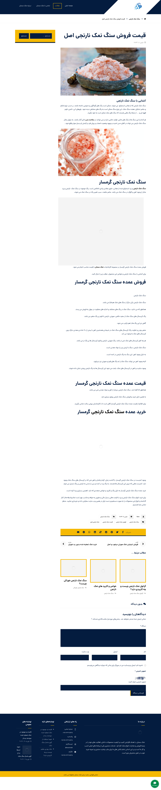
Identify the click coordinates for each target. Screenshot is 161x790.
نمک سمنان (99, 267)
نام (145, 652)
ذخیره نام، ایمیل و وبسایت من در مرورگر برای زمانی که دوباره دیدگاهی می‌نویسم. (115, 665)
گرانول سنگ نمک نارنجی (136, 594)
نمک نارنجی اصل (94, 522)
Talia (138, 517)
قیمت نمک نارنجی (108, 522)
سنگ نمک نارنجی (139, 188)
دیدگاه (143, 626)
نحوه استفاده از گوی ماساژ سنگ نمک (47, 742)
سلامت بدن (89, 119)
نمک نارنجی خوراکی (78, 588)
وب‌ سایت (85, 652)
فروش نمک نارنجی (121, 522)
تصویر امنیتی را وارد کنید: (137, 682)
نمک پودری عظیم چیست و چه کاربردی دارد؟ (46, 752)
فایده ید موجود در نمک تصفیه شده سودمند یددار (46, 732)
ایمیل (115, 652)
